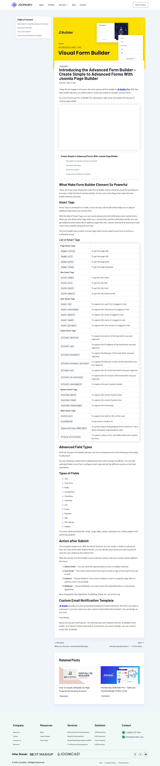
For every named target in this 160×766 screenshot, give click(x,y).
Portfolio (51, 5)
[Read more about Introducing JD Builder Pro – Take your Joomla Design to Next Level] (120, 675)
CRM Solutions (100, 732)
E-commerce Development (77, 744)
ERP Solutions (100, 736)
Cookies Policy (110, 763)
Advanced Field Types (24, 28)
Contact (83, 5)
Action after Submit (23, 32)
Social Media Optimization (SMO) (79, 740)
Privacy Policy (123, 763)
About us (16, 732)
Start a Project (140, 5)
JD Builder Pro (123, 89)
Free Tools (44, 740)
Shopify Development (75, 736)
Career (15, 736)
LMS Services (100, 744)
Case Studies (45, 736)
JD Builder (63, 606)
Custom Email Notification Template (29, 35)
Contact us (17, 740)
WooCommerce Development (78, 732)
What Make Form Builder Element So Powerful (32, 24)
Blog (74, 5)
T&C (101, 763)
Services (63, 5)
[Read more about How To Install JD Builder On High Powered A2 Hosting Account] (78, 675)
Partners (16, 744)
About (41, 5)
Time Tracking (100, 740)
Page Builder (63, 66)
